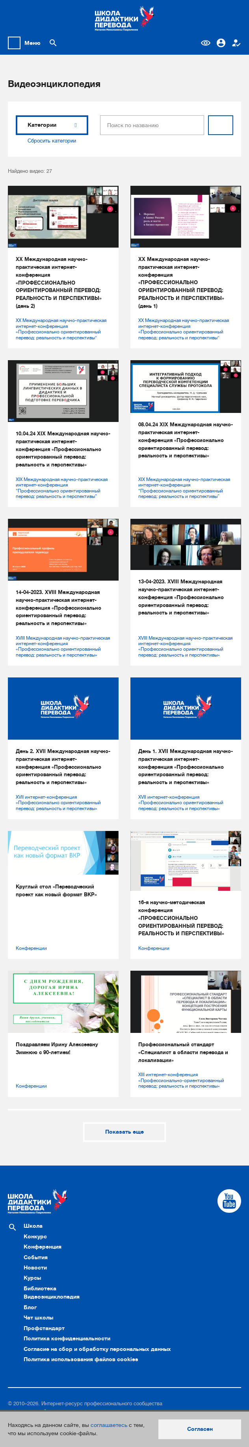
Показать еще (124, 1132)
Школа (33, 1226)
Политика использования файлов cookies (81, 1359)
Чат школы (38, 1317)
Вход (221, 43)
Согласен (200, 1429)
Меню (32, 43)
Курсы (32, 1278)
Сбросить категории (52, 141)
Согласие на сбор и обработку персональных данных (97, 1349)
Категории (52, 125)
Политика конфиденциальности (67, 1338)
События (36, 1257)
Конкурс (35, 1236)
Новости (35, 1267)
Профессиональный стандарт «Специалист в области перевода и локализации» (183, 1052)
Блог (30, 1307)
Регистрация (236, 43)
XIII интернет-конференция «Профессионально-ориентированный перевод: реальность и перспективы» (181, 1080)
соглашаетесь (109, 1425)
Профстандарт (44, 1328)
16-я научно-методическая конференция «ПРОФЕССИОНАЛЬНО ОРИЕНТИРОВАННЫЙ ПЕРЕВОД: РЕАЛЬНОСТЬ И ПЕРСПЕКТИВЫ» (181, 917)
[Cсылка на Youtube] (229, 1201)
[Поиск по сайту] (53, 43)
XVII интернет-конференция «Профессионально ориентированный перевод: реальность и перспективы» (58, 802)
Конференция (42, 1246)
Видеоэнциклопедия (52, 1296)
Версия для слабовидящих (205, 43)
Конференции (31, 948)
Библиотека (40, 1288)
